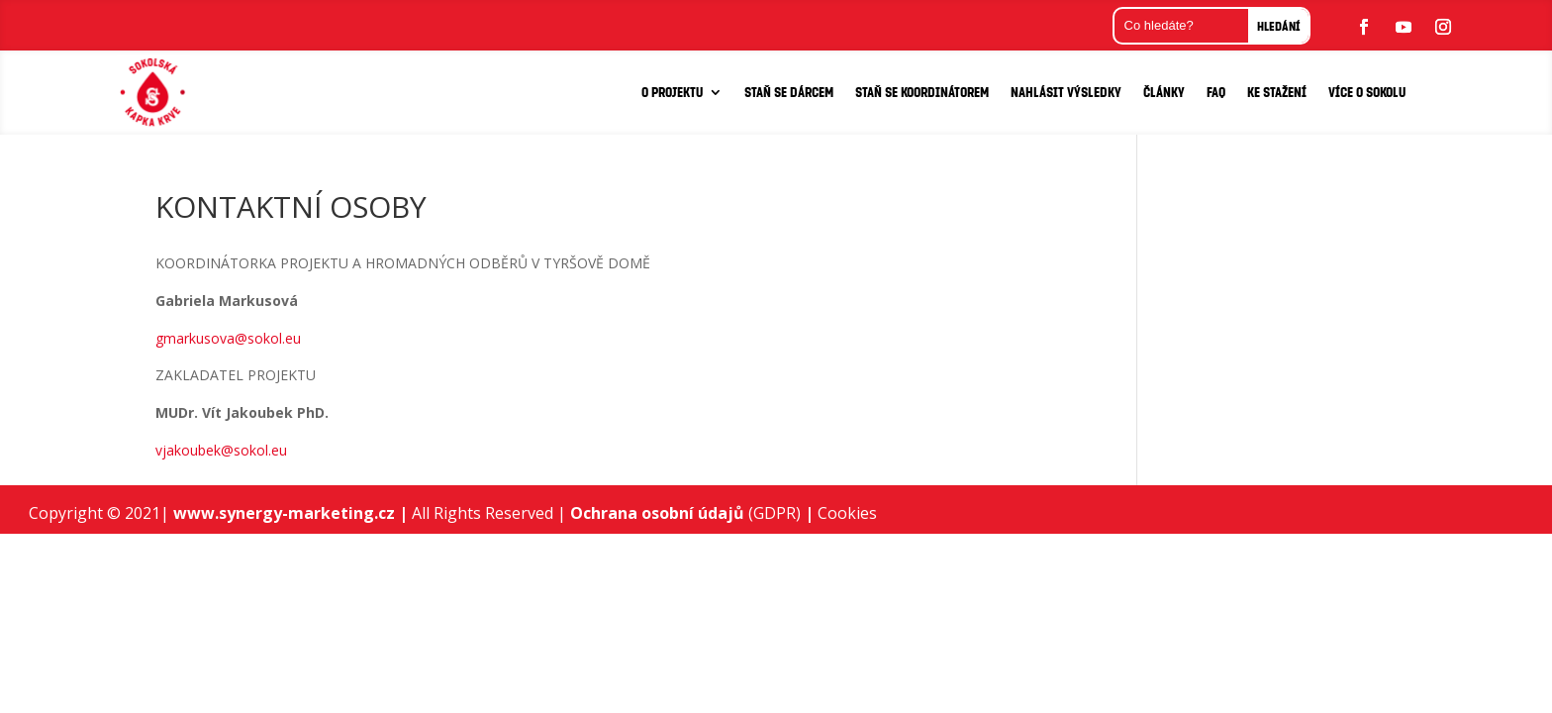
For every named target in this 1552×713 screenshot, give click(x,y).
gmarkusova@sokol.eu (228, 338)
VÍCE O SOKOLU (1367, 91)
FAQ (1216, 91)
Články (1164, 91)
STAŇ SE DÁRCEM (788, 91)
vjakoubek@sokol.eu (221, 450)
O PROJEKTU (672, 91)
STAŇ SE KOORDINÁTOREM (922, 91)
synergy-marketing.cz (313, 513)
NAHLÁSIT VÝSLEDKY (1066, 91)
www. (196, 513)
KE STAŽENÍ (1277, 91)
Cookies (847, 513)
